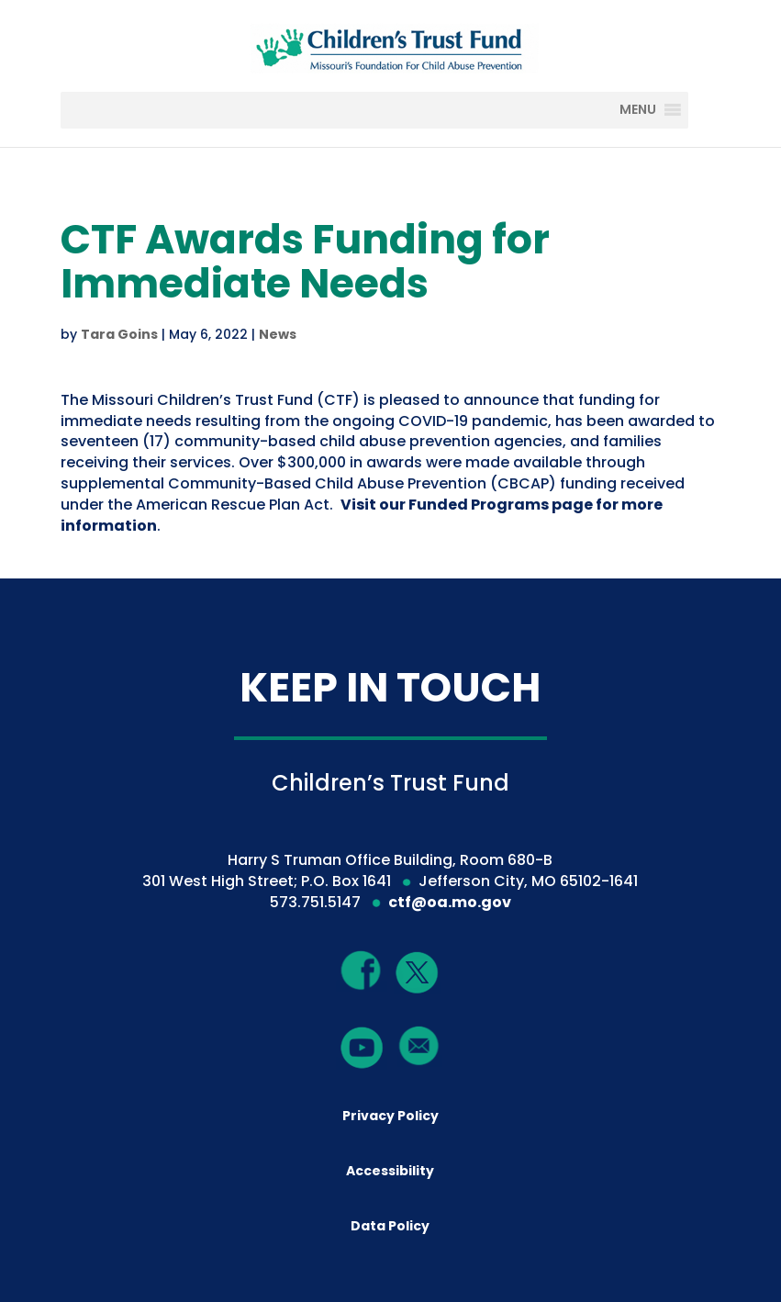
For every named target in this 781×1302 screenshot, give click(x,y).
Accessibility (390, 1171)
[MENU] (651, 110)
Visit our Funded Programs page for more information (362, 515)
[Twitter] (417, 973)
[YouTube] (361, 1046)
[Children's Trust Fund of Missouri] (392, 44)
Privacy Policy (390, 1115)
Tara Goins (119, 334)
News (277, 334)
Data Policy (390, 1226)
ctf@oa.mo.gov (449, 902)
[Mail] (419, 1045)
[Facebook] (361, 970)
